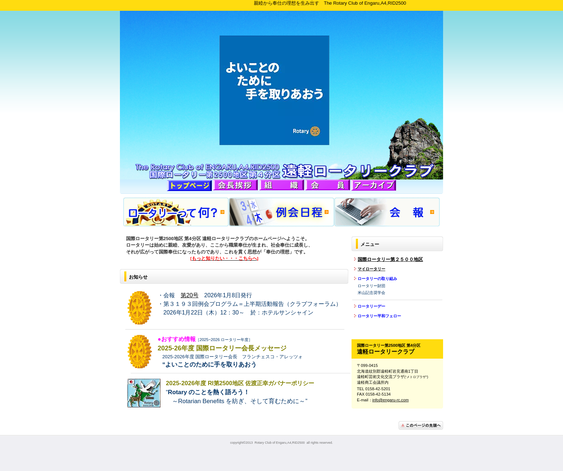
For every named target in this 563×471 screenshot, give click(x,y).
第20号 (190, 295)
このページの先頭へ (421, 425)
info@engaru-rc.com (390, 400)
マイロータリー (371, 269)
